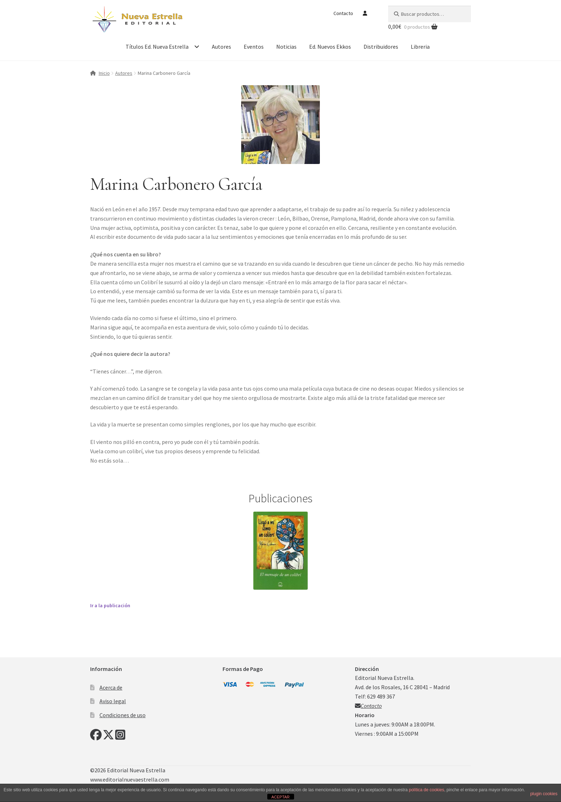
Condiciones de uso (122, 715)
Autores (221, 46)
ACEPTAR (280, 797)
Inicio (104, 73)
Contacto (343, 13)
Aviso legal (112, 701)
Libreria (420, 46)
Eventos (254, 46)
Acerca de (110, 687)
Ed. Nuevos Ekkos (330, 46)
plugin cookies (543, 793)
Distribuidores (381, 46)
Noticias (286, 46)
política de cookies (426, 789)
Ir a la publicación (110, 605)
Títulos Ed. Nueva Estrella (157, 46)
